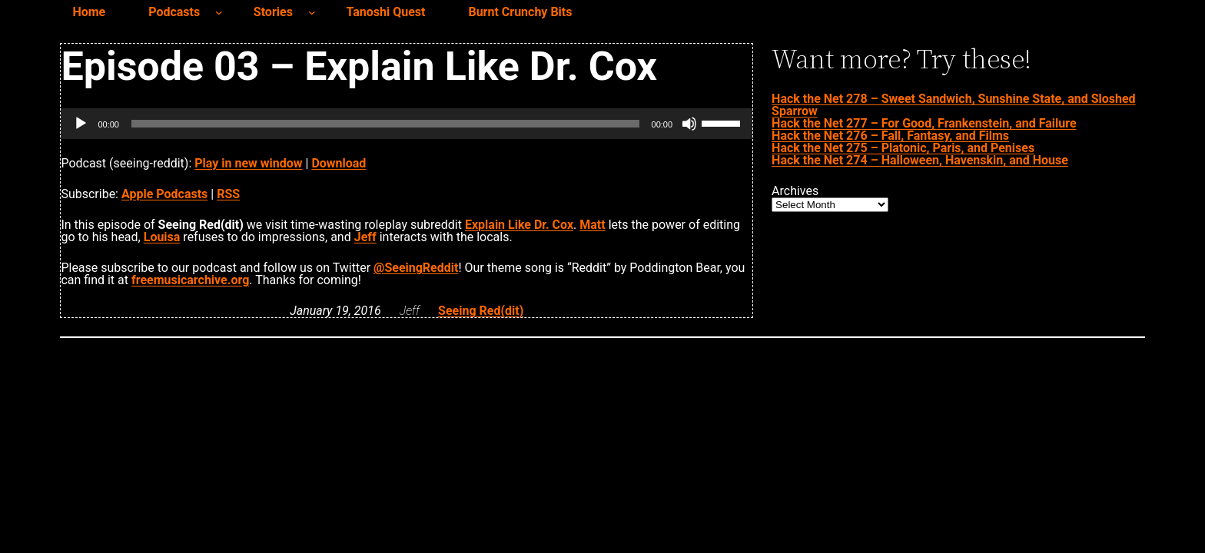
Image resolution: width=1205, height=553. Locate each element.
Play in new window (248, 163)
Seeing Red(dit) (480, 310)
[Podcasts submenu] (219, 12)
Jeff (365, 237)
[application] (406, 123)
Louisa (162, 237)
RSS (228, 194)
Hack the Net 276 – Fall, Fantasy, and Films (890, 135)
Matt (592, 224)
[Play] (80, 123)
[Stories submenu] (312, 12)
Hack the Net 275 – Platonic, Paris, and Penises (903, 148)
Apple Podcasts (164, 194)
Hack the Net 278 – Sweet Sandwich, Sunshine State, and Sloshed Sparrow (954, 104)
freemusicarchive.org (190, 280)
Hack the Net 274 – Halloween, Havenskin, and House (920, 160)
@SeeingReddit (415, 267)
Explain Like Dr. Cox (519, 224)
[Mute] (689, 123)
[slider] (385, 123)
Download (338, 163)
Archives (795, 191)
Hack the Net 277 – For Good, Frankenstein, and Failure (924, 123)
